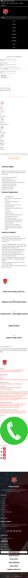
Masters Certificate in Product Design (8, 404)
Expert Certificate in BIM (11, 399)
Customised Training (13, 370)
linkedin (21, 3)
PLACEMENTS (14, 40)
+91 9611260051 (3, 445)
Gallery (14, 30)
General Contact (23, 379)
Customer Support (8, 379)
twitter (7, 3)
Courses (14, 27)
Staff (14, 47)
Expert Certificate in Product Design (11, 407)
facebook (3, 3)
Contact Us (14, 37)
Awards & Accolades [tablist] (14, 158)
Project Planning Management (6, 511)
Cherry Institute (11, 576)
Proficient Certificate (4, 387)
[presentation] (9, 82)
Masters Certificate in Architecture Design (9, 393)
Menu (2, 17)
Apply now (3, 5)
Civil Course (3, 507)
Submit (5, 89)
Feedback (2, 379)
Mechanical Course (4, 505)
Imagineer (20, 384)
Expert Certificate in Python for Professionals (16, 413)
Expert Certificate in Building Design (11, 398)
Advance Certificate (13, 387)
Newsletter (18, 371)
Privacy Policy (3, 376)
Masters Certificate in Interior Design (15, 395)
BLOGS (14, 44)
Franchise (14, 34)
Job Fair (7, 371)
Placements (20, 370)
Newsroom (11, 371)
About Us (14, 24)
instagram (12, 3)
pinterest (17, 3)
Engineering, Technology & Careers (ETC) (9, 384)
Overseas (6, 370)
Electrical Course (4, 509)
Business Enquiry (16, 379)
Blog (15, 371)
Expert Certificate (8, 389)
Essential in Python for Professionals (8, 411)
